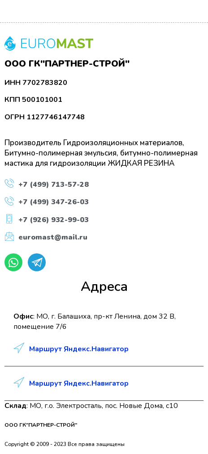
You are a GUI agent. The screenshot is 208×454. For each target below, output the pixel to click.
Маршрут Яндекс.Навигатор (79, 349)
